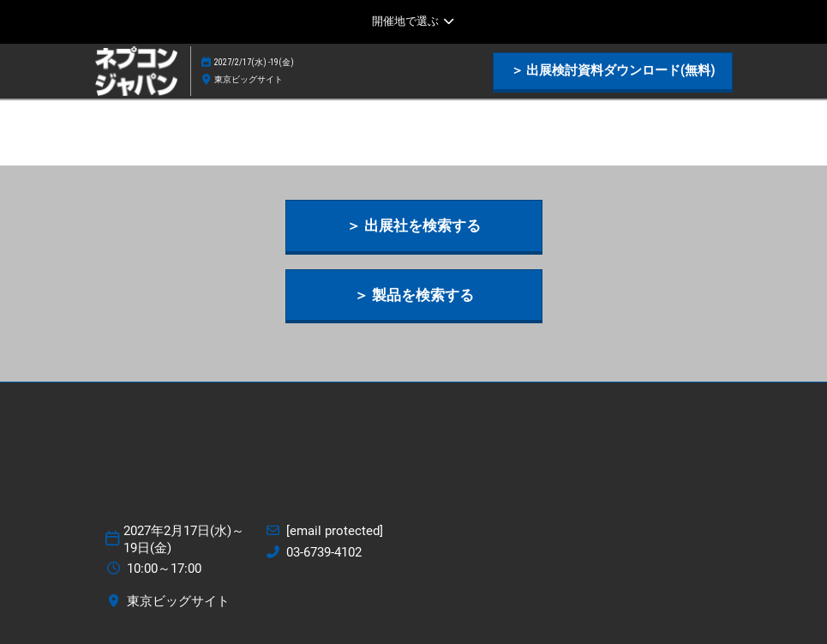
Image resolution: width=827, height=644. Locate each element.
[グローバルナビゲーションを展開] (413, 21)
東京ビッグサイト (248, 79)
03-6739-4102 (324, 552)
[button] (613, 71)
